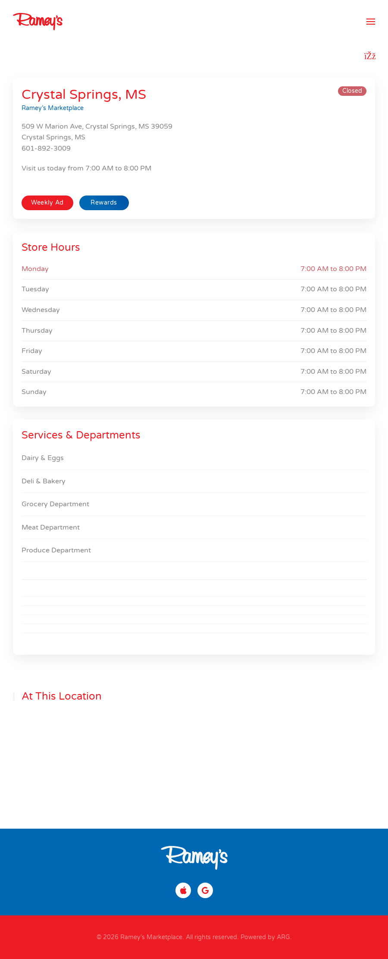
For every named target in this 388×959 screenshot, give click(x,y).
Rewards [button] (104, 202)
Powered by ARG (264, 937)
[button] (370, 21)
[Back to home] (38, 21)
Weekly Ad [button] (47, 202)
